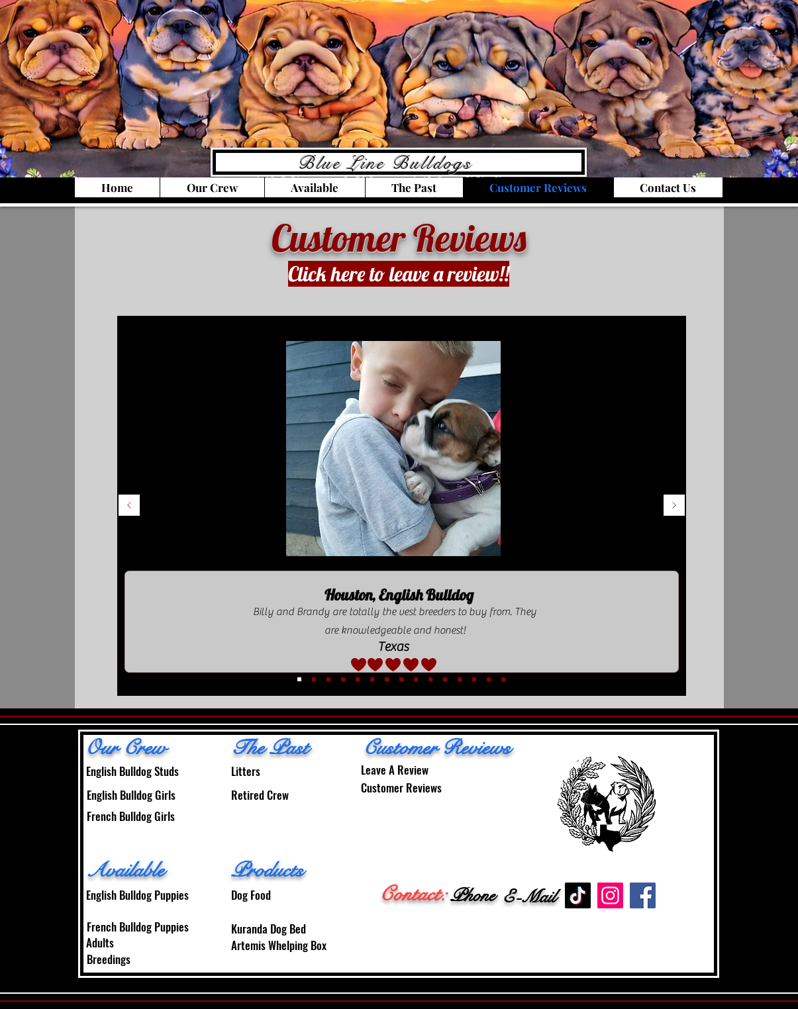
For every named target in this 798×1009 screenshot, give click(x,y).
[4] (314, 679)
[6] (358, 679)
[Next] (674, 506)
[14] (489, 679)
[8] (401, 679)
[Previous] (129, 506)
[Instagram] (610, 895)
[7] (372, 679)
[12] (460, 679)
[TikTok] (578, 895)
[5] (343, 679)
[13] (474, 679)
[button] (212, 187)
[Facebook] (643, 895)
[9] (416, 679)
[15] (503, 679)
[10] (430, 679)
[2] (328, 679)
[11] (445, 679)
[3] (299, 679)
